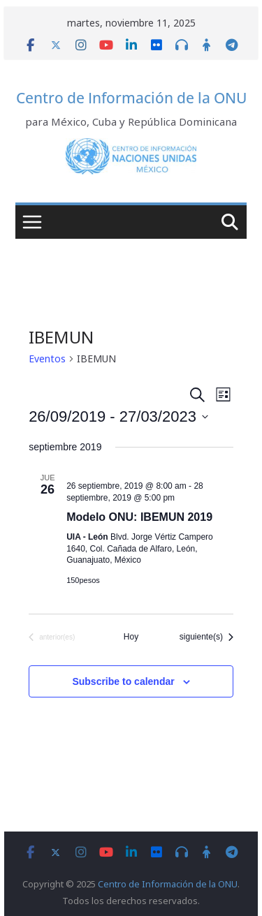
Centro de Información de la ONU (131, 98)
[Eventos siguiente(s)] (206, 637)
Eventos (47, 358)
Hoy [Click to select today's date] (131, 637)
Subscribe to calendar (123, 681)
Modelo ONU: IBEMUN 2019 (139, 517)
